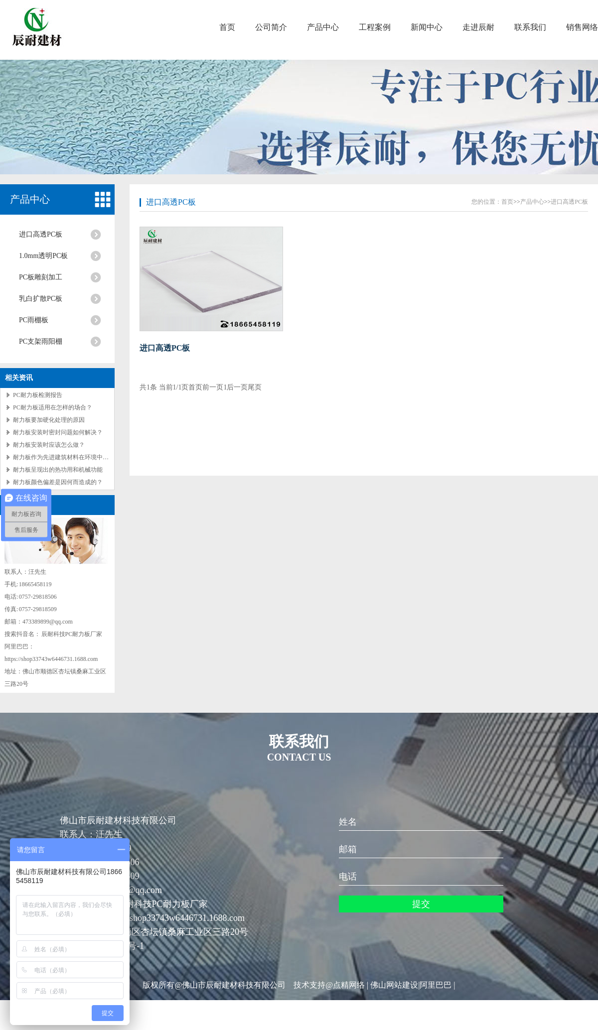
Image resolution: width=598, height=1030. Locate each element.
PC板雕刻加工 (40, 277)
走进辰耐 (478, 27)
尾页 (255, 387)
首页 (227, 27)
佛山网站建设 (394, 985)
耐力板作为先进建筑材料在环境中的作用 (67, 457)
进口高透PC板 (40, 234)
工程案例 (375, 27)
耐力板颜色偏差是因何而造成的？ (58, 482)
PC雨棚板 (33, 320)
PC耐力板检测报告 (37, 394)
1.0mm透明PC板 (43, 255)
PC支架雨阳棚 (40, 341)
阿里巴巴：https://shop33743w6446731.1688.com (152, 918)
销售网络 (582, 27)
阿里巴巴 (435, 985)
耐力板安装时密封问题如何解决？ (58, 432)
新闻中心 (427, 27)
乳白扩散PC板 (40, 298)
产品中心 (323, 27)
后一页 (237, 387)
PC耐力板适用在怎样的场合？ (52, 407)
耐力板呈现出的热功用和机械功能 (58, 469)
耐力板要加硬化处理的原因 (49, 419)
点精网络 (349, 985)
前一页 (212, 387)
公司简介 (271, 27)
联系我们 (530, 27)
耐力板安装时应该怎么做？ (49, 444)
